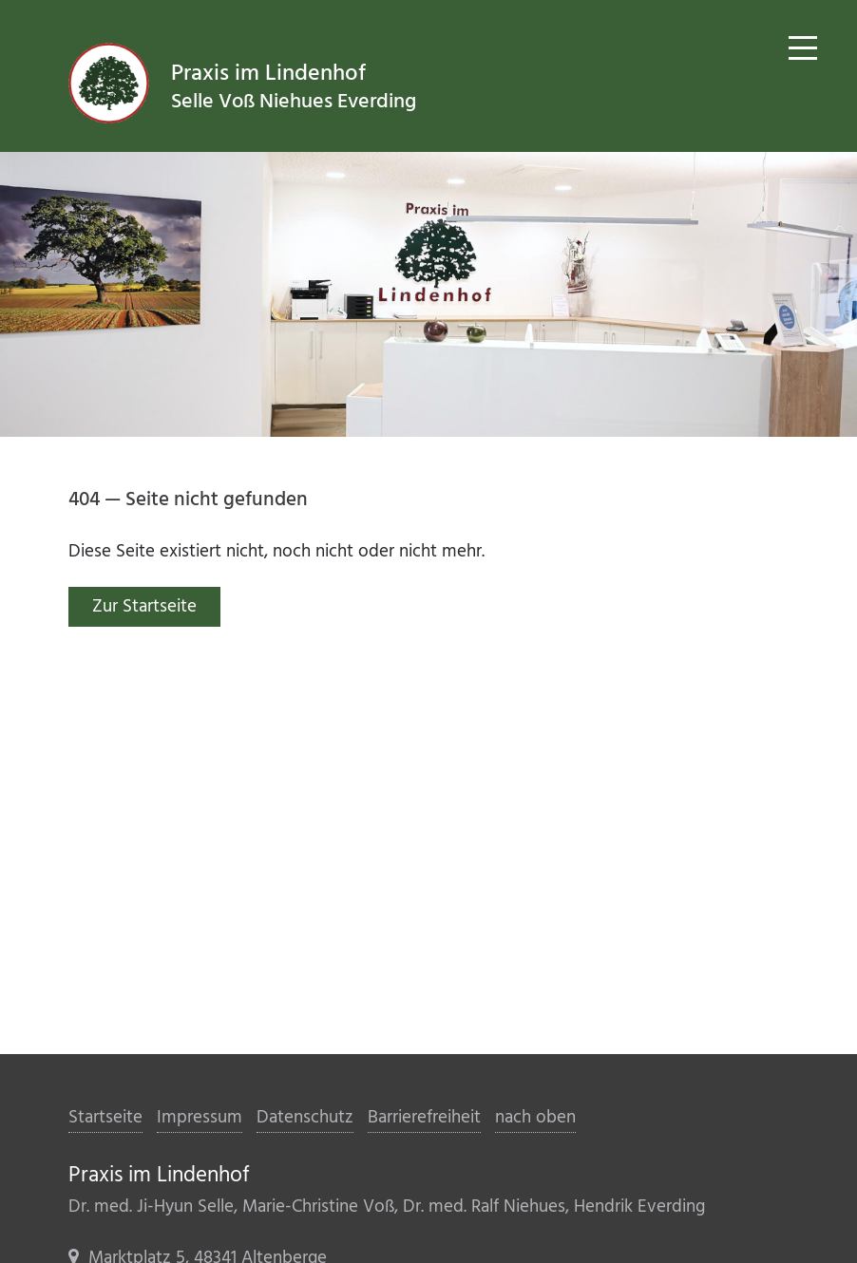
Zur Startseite (144, 607)
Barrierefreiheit (424, 1117)
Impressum (199, 1117)
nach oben (535, 1117)
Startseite (105, 1117)
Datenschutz (305, 1117)
